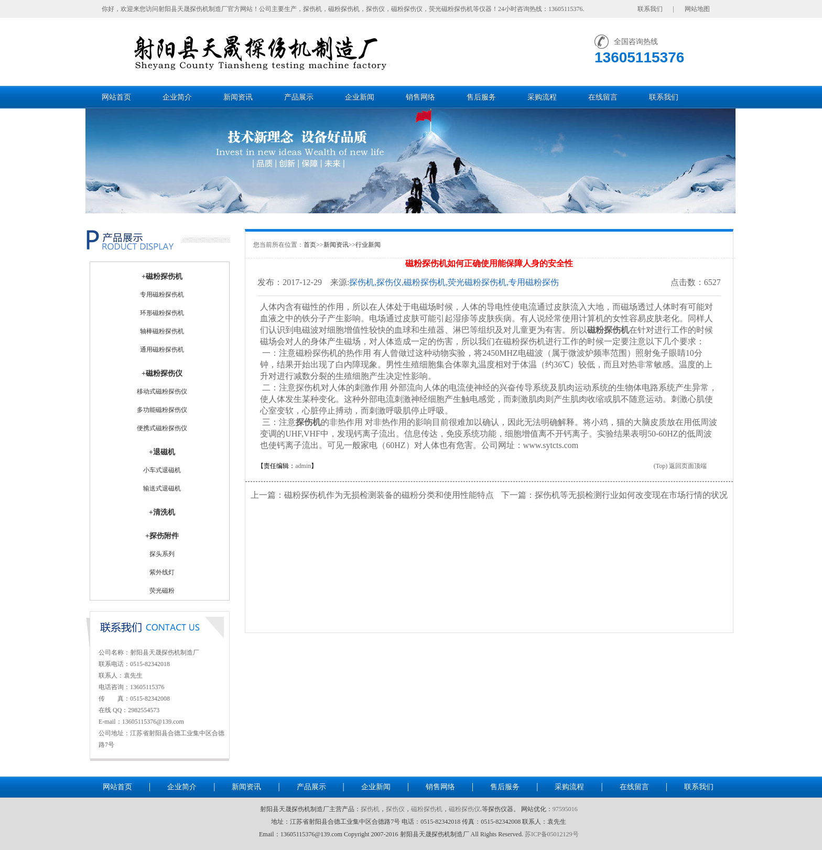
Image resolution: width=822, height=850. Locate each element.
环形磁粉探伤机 (162, 313)
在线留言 (603, 97)
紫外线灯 (162, 572)
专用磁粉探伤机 (162, 294)
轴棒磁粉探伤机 (162, 331)
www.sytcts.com (551, 445)
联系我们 (663, 97)
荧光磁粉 (162, 590)
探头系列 (162, 554)
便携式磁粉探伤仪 (162, 428)
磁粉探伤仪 (464, 809)
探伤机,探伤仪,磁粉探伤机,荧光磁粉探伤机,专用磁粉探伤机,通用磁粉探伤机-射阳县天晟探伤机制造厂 (454, 283)
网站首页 (116, 97)
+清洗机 (162, 512)
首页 (310, 244)
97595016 (565, 809)
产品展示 (298, 97)
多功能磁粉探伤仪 (162, 409)
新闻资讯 (238, 97)
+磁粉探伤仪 (162, 373)
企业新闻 (359, 97)
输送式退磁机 (162, 488)
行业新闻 (368, 244)
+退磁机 (162, 452)
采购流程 (542, 97)
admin (303, 466)
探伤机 (370, 809)
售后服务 (481, 97)
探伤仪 (395, 809)
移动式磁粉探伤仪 (162, 391)
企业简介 (177, 97)
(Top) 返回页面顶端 (680, 466)
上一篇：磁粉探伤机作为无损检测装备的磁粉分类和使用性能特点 (372, 495)
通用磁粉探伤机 (162, 349)
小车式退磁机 (162, 470)
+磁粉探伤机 (162, 276)
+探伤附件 (162, 536)
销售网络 (420, 97)
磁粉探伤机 (426, 809)
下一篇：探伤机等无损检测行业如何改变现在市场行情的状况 (614, 495)
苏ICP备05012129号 (552, 834)
